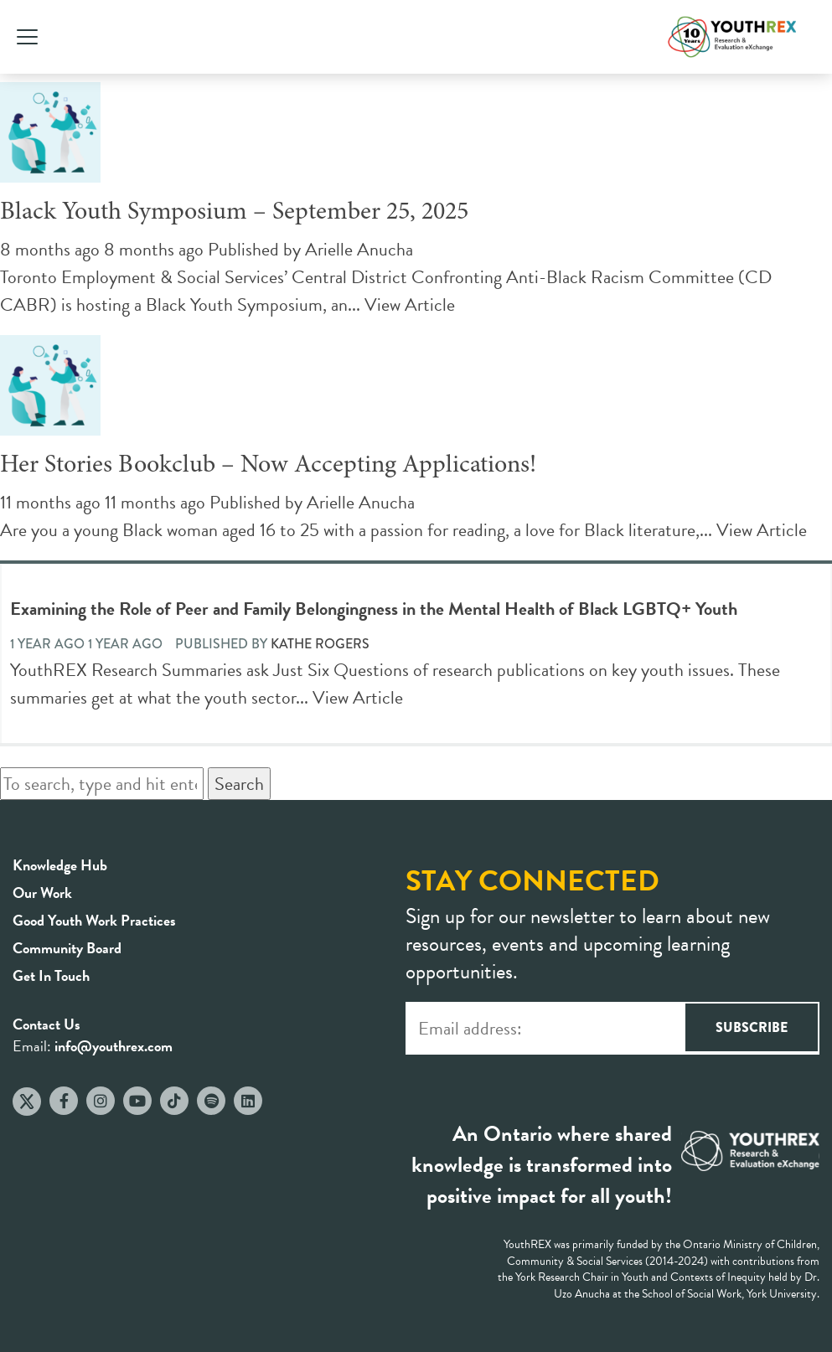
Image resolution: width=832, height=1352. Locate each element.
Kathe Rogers (320, 643)
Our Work (42, 892)
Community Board (67, 948)
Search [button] (239, 783)
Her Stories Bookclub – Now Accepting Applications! (268, 465)
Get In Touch (51, 975)
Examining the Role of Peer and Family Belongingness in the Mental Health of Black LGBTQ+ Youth (373, 608)
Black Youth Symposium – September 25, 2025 (234, 212)
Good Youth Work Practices (94, 920)
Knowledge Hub (60, 865)
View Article (409, 304)
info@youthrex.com (113, 1046)
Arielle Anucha (359, 249)
